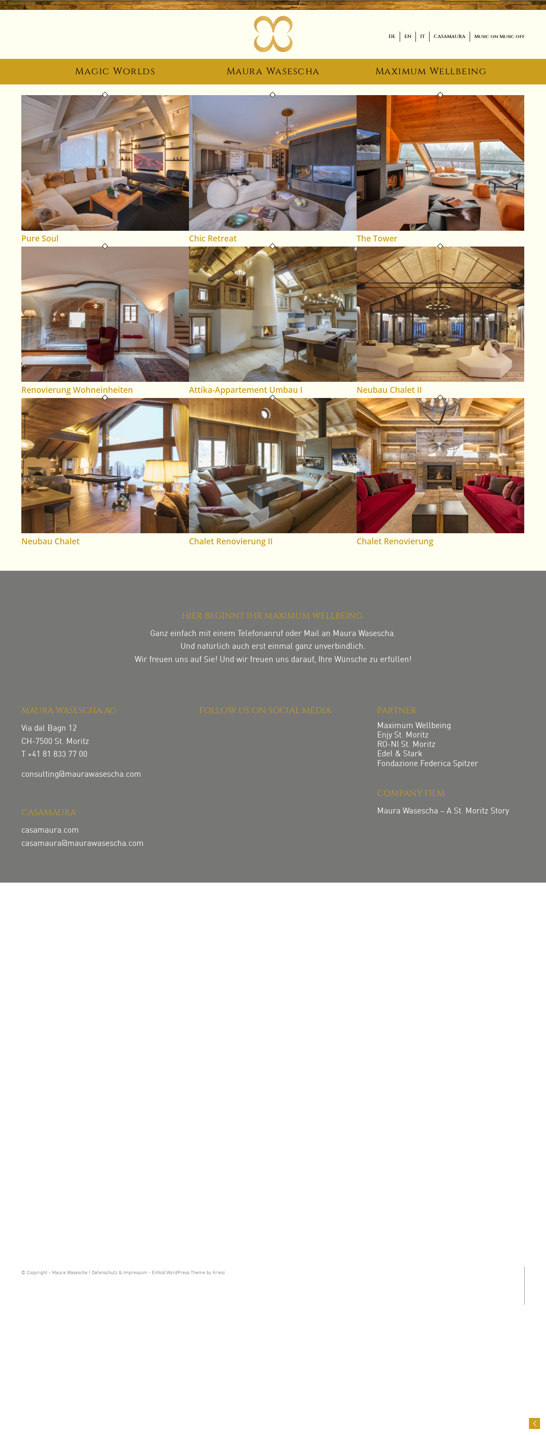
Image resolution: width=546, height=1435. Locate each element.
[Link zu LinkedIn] (523, 1298)
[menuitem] (392, 37)
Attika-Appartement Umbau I (245, 389)
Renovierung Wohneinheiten (77, 389)
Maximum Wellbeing (414, 726)
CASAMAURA (449, 36)
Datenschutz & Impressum (119, 1273)
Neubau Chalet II (389, 389)
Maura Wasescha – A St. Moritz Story (443, 811)
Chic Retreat (213, 238)
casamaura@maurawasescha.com (82, 844)
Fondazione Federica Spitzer (427, 764)
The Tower (377, 238)
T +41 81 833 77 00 (54, 754)
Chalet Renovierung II (231, 541)
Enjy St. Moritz (403, 735)
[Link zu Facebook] (523, 1285)
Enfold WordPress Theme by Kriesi (188, 1273)
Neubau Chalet (50, 541)
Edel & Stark (399, 754)
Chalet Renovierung (395, 541)
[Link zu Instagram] (523, 1273)
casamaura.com (50, 830)
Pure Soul (39, 238)
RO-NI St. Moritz (406, 745)
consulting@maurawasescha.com (81, 774)
